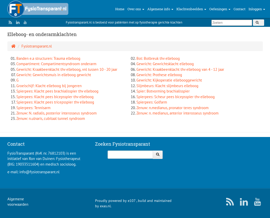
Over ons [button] (135, 9)
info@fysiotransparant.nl (39, 171)
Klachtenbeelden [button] (191, 9)
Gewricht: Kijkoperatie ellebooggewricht (169, 80)
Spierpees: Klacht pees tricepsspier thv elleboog (55, 102)
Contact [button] (240, 9)
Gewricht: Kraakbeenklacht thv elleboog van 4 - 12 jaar (180, 69)
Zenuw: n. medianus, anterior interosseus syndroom (177, 113)
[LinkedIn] (17, 22)
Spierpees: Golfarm (151, 102)
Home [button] (119, 9)
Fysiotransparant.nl (36, 46)
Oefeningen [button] (219, 9)
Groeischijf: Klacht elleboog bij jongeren (49, 85)
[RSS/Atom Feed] (9, 22)
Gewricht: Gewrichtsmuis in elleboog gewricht (53, 74)
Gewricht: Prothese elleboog (159, 74)
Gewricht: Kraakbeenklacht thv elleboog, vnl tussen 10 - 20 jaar (66, 69)
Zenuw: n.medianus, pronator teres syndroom (172, 107)
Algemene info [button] (160, 9)
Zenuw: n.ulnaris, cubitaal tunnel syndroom (50, 118)
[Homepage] (13, 46)
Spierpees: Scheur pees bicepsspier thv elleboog (175, 96)
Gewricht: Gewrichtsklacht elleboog (165, 63)
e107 (131, 200)
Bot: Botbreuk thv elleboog (158, 58)
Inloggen (257, 9)
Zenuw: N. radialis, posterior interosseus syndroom (56, 113)
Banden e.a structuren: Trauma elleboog (48, 58)
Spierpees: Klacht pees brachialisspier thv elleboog (57, 91)
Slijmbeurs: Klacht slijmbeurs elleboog (167, 85)
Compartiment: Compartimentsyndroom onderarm (56, 63)
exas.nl (105, 206)
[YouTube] (24, 22)
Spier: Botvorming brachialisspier (163, 91)
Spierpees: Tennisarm (33, 107)
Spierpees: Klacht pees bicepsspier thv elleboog (55, 96)
